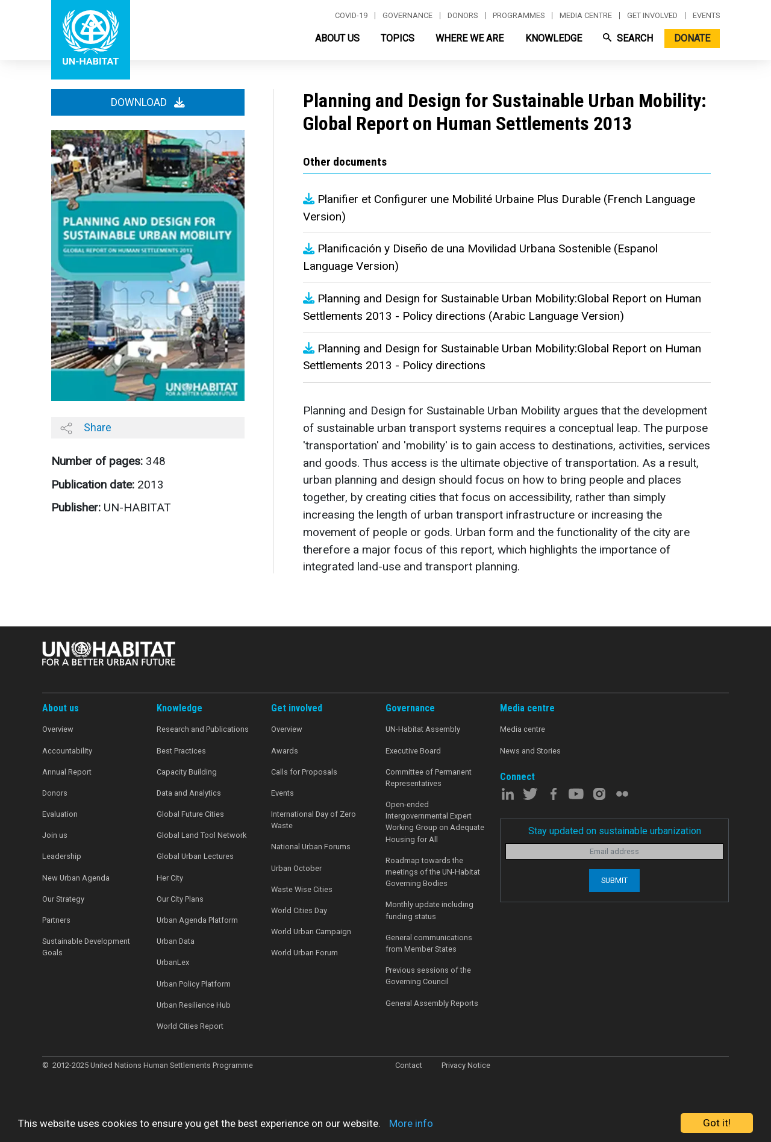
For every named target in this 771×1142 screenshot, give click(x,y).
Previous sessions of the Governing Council (428, 976)
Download (148, 102)
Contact (408, 1065)
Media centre (586, 15)
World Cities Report (190, 1026)
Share (85, 427)
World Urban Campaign (311, 931)
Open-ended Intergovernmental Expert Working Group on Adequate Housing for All (435, 822)
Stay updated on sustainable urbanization (614, 831)
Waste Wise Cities (301, 889)
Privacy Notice (466, 1065)
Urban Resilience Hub (194, 1004)
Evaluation (60, 814)
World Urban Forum (304, 952)
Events (706, 15)
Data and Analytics (189, 792)
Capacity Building (187, 771)
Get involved (652, 15)
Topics (397, 38)
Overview (57, 729)
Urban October (296, 868)
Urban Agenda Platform (197, 920)
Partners (56, 920)
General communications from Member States (429, 943)
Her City (170, 877)
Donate (692, 38)
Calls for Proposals (304, 771)
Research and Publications (203, 729)
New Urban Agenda (76, 877)
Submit (614, 880)
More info (411, 1123)
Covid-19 (351, 15)
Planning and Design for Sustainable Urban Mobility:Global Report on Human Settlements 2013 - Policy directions (502, 357)
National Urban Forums (311, 846)
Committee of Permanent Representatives (429, 777)
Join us (54, 835)
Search (628, 38)
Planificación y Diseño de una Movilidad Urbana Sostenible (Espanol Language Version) (480, 257)
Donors (463, 15)
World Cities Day (299, 910)
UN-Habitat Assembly (423, 729)
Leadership (61, 856)
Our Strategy (63, 898)
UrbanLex (173, 962)
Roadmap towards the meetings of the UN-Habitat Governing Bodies (433, 872)
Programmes (519, 15)
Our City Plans (180, 898)
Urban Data (176, 941)
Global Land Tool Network (201, 835)
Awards (284, 750)
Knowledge (553, 38)
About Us (337, 38)
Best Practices (181, 750)
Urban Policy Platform (194, 983)
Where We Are (469, 38)
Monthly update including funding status (429, 910)
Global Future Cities (190, 814)
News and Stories (530, 750)
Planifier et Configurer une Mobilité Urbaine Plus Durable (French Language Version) (499, 207)
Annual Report (67, 771)
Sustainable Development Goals (86, 947)
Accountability (67, 750)
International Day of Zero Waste (313, 820)
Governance (407, 15)
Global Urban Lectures (195, 856)
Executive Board (413, 750)
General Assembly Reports (432, 1003)
